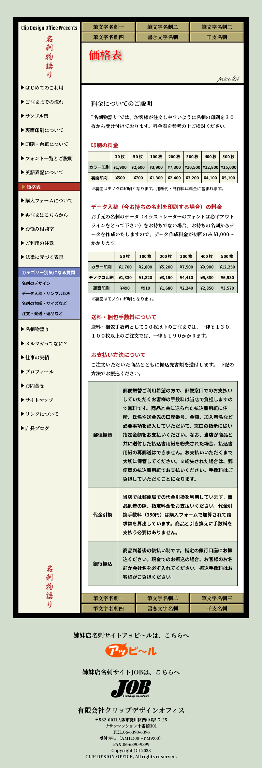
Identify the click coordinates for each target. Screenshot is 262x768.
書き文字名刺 (162, 36)
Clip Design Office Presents (49, 28)
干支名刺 (217, 36)
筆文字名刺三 (217, 26)
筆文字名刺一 (108, 26)
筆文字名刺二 (162, 26)
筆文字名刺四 (108, 36)
